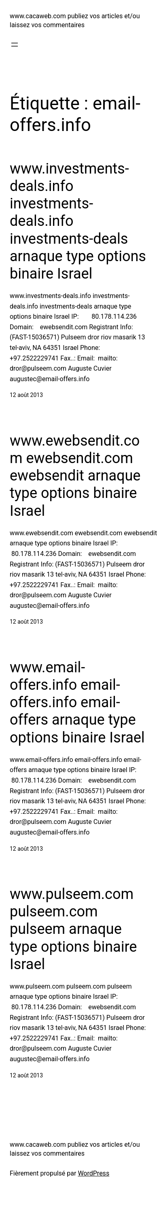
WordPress (93, 1173)
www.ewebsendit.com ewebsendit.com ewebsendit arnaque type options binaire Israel (75, 475)
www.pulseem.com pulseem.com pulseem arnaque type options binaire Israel (73, 929)
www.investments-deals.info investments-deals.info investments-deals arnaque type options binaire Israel (78, 221)
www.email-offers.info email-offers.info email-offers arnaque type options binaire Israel (77, 702)
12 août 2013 (26, 395)
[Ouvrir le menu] (14, 44)
